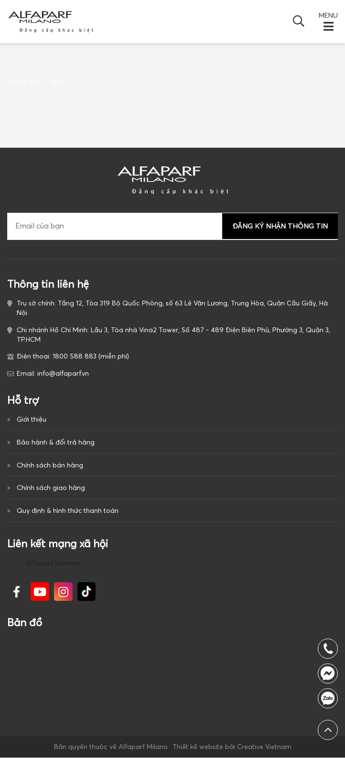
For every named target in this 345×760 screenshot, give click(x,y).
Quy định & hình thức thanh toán (68, 512)
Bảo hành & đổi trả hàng (56, 442)
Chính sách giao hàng (51, 489)
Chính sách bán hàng (50, 465)
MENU (328, 15)
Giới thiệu (31, 419)
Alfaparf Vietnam (53, 565)
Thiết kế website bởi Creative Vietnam (231, 749)
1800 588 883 (328, 698)
